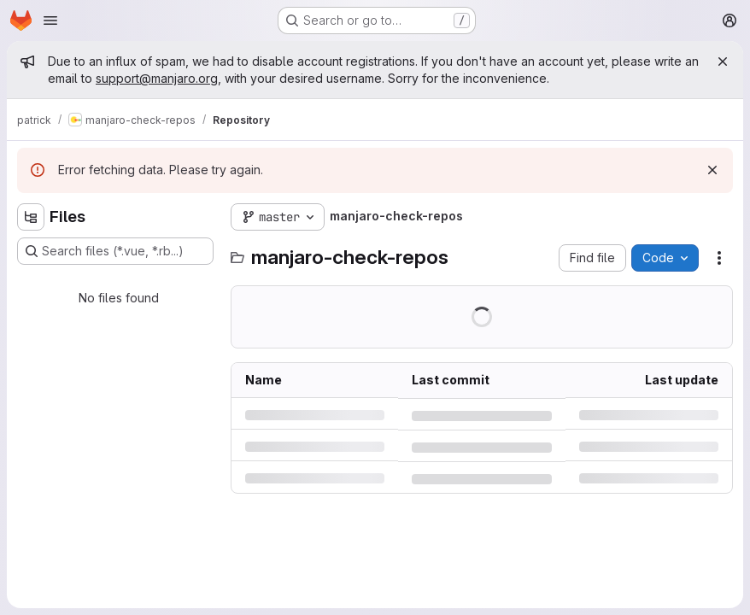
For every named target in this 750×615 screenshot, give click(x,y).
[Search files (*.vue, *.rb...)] (115, 251)
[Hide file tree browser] (30, 217)
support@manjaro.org (157, 78)
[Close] (722, 61)
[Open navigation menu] (50, 20)
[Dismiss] (712, 170)
